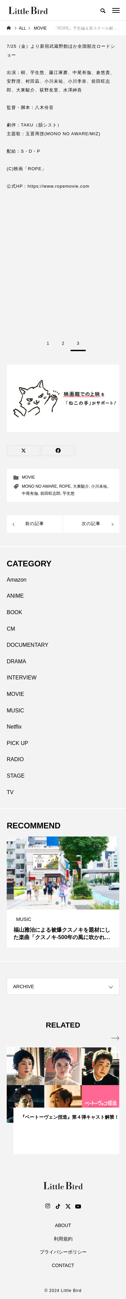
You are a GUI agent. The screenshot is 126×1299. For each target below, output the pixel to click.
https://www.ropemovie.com (58, 186)
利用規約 (63, 1238)
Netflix (14, 727)
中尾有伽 (30, 493)
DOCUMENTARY (27, 645)
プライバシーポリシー (63, 1252)
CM (11, 629)
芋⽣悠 (68, 493)
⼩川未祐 (99, 486)
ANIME (15, 596)
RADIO (15, 759)
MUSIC (15, 710)
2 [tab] (63, 903)
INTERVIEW (22, 677)
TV (10, 792)
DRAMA (16, 661)
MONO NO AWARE (39, 486)
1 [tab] (57, 903)
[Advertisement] (63, 262)
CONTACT (63, 1265)
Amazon (17, 580)
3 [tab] (70, 903)
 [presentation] (115, 1038)
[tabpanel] (63, 892)
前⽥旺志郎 (50, 493)
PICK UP (17, 743)
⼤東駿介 (81, 486)
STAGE (16, 776)
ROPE (65, 486)
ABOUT (63, 1225)
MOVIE (28, 477)
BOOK (14, 612)
